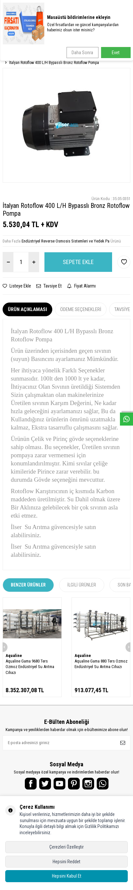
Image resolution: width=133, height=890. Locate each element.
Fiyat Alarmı (81, 286)
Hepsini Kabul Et (66, 876)
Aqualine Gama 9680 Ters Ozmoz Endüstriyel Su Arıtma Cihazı (30, 667)
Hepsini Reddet (66, 861)
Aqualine (14, 655)
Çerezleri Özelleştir (66, 847)
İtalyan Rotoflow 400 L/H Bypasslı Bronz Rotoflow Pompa (54, 62)
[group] (66, 125)
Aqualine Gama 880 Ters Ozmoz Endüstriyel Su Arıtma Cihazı (101, 664)
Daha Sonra (82, 52)
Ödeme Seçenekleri (80, 309)
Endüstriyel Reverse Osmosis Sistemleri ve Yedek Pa (65, 241)
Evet (116, 52)
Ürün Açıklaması (27, 309)
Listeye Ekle (17, 286)
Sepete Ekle (78, 261)
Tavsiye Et (49, 286)
